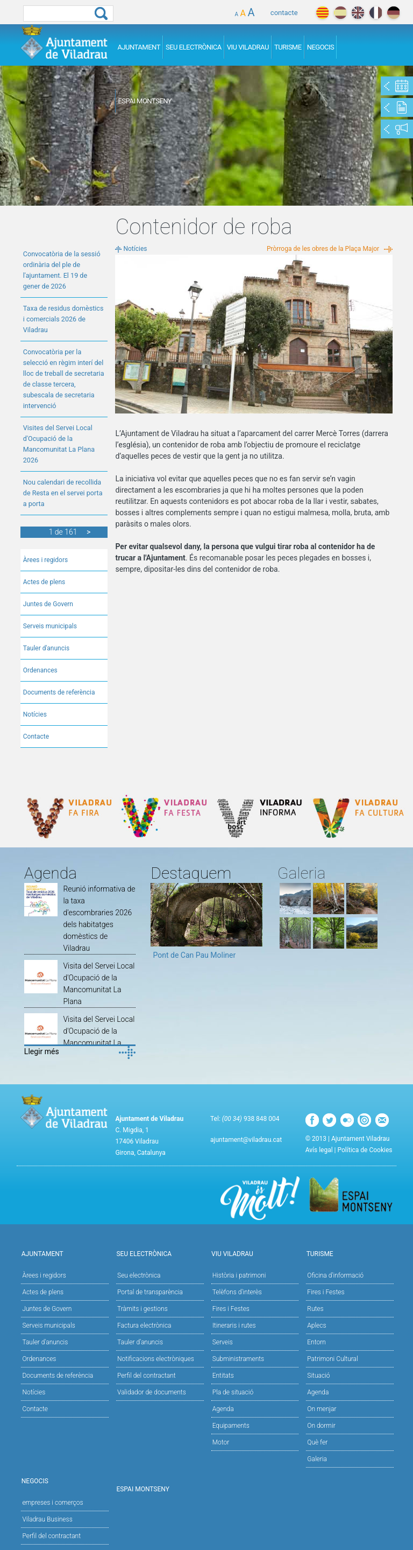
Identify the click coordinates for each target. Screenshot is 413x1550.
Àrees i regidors (45, 560)
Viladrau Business (47, 1519)
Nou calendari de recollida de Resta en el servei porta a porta (63, 493)
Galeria (317, 1459)
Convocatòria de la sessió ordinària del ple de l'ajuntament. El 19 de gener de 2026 (62, 270)
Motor (221, 1442)
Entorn (316, 1342)
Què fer (317, 1442)
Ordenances (40, 670)
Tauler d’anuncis (140, 1342)
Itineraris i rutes (234, 1325)
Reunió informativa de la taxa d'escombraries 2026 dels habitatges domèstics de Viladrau (99, 918)
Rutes (315, 1309)
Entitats (223, 1375)
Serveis (222, 1342)
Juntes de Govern (48, 604)
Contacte (36, 736)
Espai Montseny (145, 101)
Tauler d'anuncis (46, 648)
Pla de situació (233, 1392)
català (322, 12)
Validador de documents (151, 1392)
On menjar (321, 1409)
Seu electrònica (139, 1275)
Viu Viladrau (248, 47)
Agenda (223, 1409)
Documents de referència (59, 692)
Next (254, 925)
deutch (393, 12)
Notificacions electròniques (155, 1359)
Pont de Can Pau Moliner (194, 955)
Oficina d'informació (335, 1275)
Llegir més (41, 1051)
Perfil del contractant (146, 1375)
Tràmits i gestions (142, 1309)
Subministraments (238, 1359)
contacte (284, 13)
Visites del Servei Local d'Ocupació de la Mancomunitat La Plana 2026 (59, 444)
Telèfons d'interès (237, 1292)
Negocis (320, 47)
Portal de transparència (150, 1292)
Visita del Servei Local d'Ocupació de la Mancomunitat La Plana (98, 984)
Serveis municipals (50, 626)
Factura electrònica (144, 1325)
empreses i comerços (52, 1502)
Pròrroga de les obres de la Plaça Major (323, 249)
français (375, 12)
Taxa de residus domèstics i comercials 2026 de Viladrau (63, 319)
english (358, 12)
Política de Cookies (365, 1150)
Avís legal (319, 1150)
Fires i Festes (231, 1309)
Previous (159, 925)
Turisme (288, 47)
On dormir (321, 1425)
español (340, 12)
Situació (318, 1375)
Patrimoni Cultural (332, 1359)
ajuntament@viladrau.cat (246, 1140)
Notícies (35, 714)
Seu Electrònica (194, 47)
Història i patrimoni (239, 1275)
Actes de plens (44, 582)
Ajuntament (138, 47)
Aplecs (316, 1325)
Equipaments (231, 1425)
